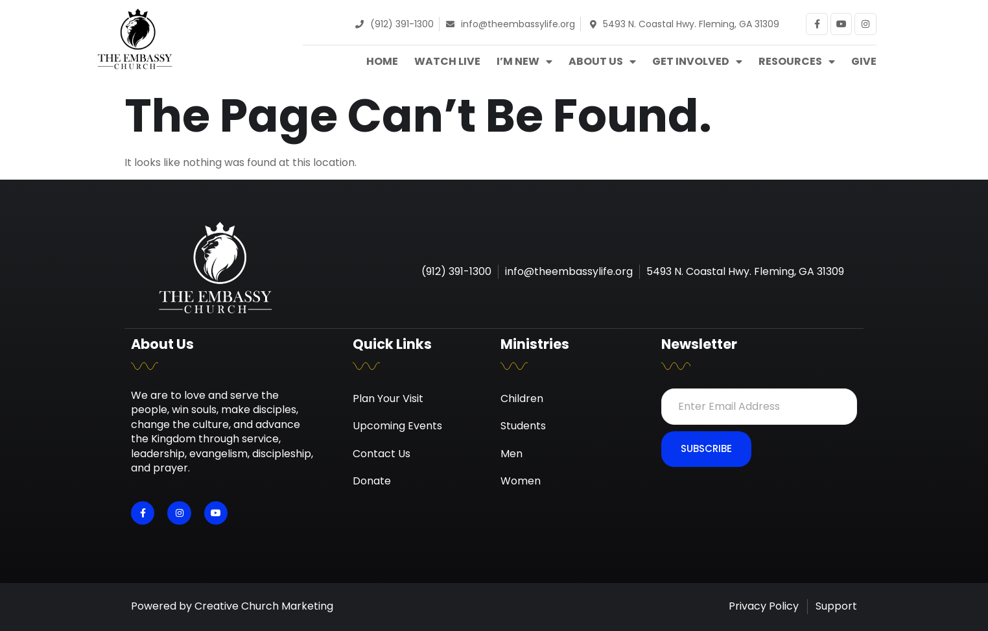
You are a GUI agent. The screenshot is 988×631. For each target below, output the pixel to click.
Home (382, 61)
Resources (797, 61)
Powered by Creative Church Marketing (232, 606)
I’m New (524, 61)
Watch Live (447, 61)
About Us (602, 61)
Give (863, 61)
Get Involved (697, 61)
